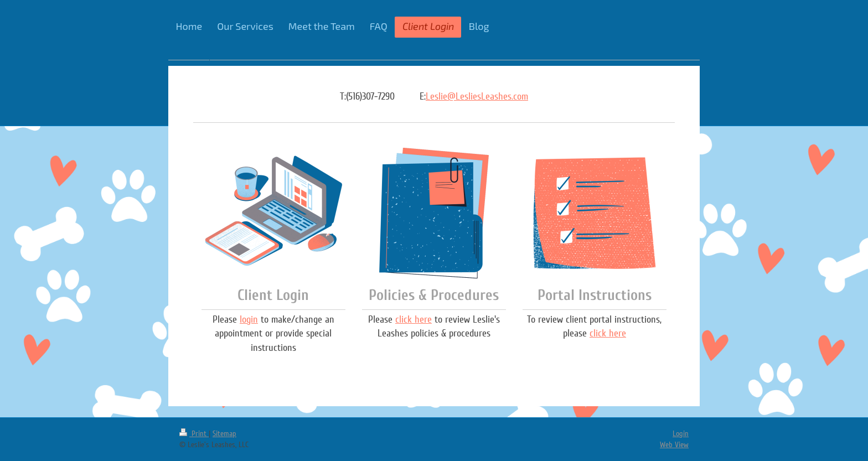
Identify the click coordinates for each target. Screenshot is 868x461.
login (249, 319)
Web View (674, 444)
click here (413, 319)
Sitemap (224, 433)
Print (194, 433)
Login (681, 433)
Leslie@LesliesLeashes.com (477, 96)
